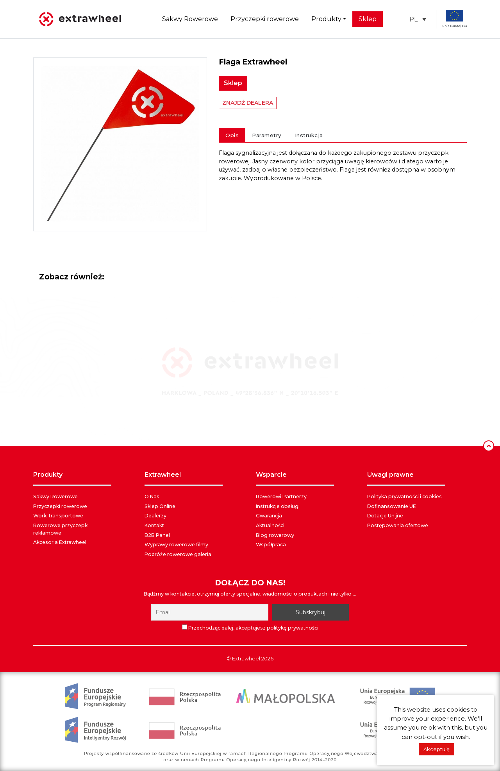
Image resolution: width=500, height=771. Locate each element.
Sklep (368, 19)
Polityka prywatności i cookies (404, 496)
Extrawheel (246, 659)
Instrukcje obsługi (278, 506)
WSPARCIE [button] (271, 474)
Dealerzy (155, 516)
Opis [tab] (232, 135)
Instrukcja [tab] (309, 135)
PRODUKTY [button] (47, 474)
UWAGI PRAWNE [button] (390, 474)
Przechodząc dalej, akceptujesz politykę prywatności (250, 627)
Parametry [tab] (267, 135)
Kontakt (154, 525)
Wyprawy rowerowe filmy (176, 544)
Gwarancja (269, 516)
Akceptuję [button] (436, 749)
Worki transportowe (58, 516)
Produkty (326, 19)
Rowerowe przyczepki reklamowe (61, 529)
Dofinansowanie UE (391, 506)
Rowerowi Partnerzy (281, 496)
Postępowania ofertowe (397, 525)
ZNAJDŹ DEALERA (247, 102)
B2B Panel (157, 535)
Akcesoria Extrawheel (59, 542)
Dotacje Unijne (385, 516)
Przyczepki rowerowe (264, 19)
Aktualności (270, 525)
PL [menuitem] (413, 19)
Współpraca (271, 544)
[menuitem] (417, 19)
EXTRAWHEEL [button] (163, 474)
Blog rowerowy (275, 535)
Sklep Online (160, 506)
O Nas (152, 496)
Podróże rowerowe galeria (178, 554)
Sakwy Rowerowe (190, 19)
